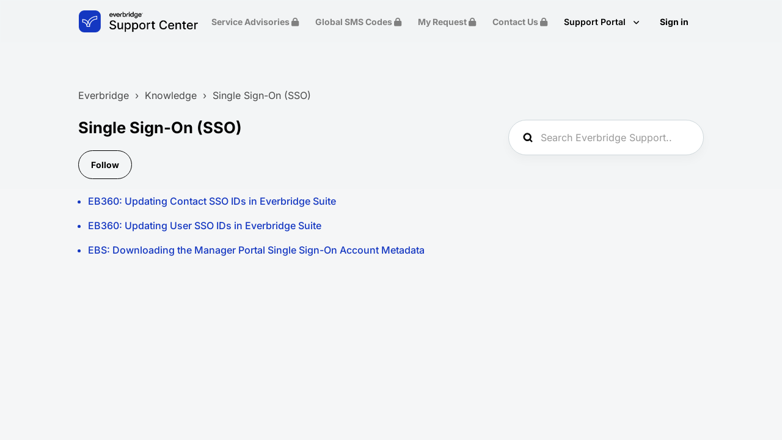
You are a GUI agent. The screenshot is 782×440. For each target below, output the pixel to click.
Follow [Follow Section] (105, 165)
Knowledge (171, 95)
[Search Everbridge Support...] (606, 137)
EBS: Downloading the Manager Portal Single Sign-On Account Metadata (256, 250)
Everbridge (103, 95)
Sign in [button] (674, 21)
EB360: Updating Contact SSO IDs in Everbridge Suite (212, 201)
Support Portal (596, 21)
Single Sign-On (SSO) (262, 95)
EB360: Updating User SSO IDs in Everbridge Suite (204, 225)
